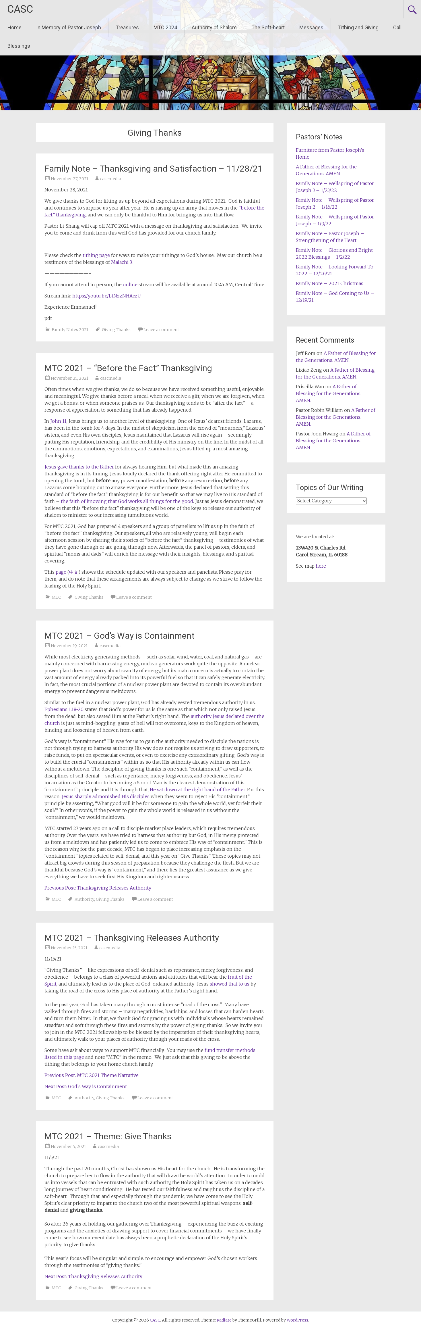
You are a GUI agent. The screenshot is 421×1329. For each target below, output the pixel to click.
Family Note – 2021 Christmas (329, 283)
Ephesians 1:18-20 (64, 709)
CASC (20, 9)
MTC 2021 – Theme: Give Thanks (107, 1136)
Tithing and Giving (358, 27)
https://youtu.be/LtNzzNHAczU (106, 296)
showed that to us (229, 984)
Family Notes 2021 (70, 329)
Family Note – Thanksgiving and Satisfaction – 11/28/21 (153, 169)
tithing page (96, 255)
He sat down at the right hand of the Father (197, 789)
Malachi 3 (121, 262)
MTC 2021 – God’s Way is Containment (119, 636)
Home (14, 27)
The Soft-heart (268, 27)
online (130, 284)
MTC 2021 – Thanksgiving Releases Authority (131, 938)
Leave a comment (161, 329)
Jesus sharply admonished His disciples (106, 796)
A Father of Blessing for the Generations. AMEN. (328, 393)
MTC (56, 597)
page (61, 572)
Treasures (127, 27)
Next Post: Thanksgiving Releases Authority (93, 1276)
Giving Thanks (116, 329)
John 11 (58, 421)
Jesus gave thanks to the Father (79, 467)
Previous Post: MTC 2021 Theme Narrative (91, 1075)
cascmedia (110, 178)
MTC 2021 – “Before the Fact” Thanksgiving (128, 368)
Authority (84, 899)
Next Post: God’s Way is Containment (85, 1086)
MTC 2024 (165, 27)
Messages (311, 27)
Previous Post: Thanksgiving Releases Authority (97, 888)
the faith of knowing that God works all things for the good (127, 501)
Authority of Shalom (214, 27)
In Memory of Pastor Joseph (68, 27)
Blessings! (19, 46)
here (321, 566)
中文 (73, 572)
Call (397, 27)
